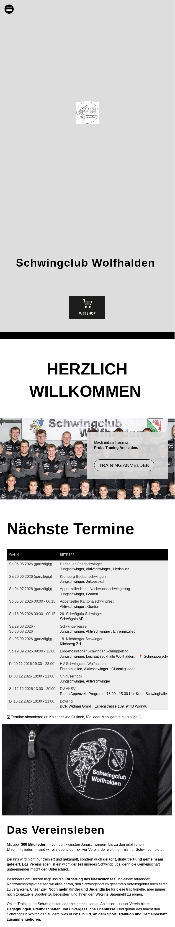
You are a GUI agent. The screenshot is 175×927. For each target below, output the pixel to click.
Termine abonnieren (27, 717)
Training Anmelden (124, 465)
